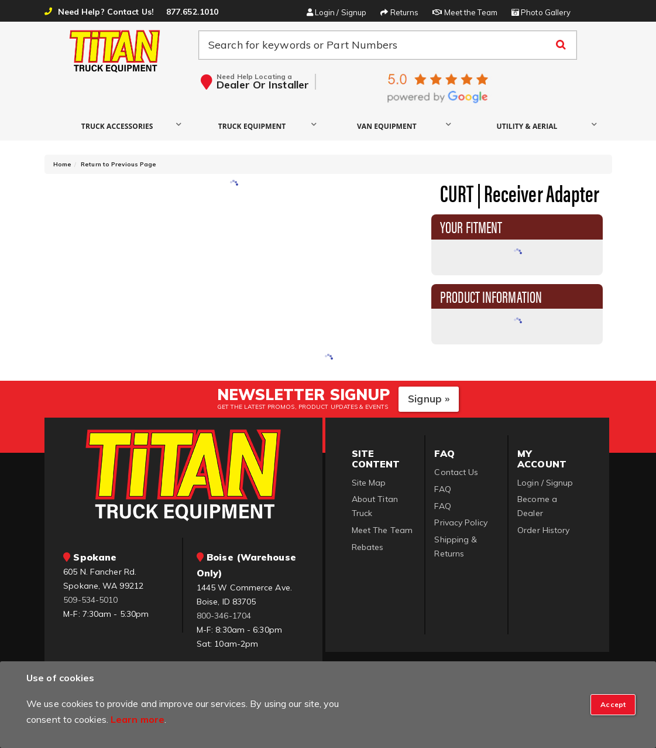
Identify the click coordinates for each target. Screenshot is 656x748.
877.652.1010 (192, 11)
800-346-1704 (224, 615)
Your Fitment (471, 226)
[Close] (613, 704)
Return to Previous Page (118, 164)
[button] (120, 126)
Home (62, 164)
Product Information (491, 296)
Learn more (137, 719)
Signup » (428, 398)
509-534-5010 (90, 600)
